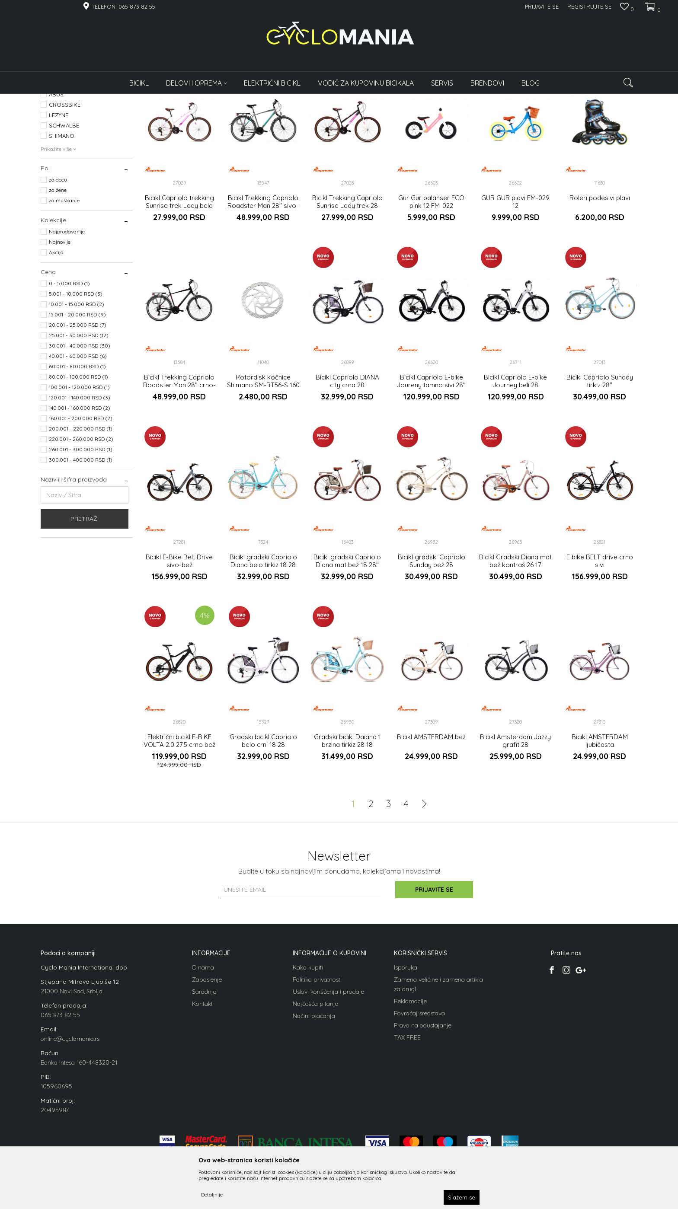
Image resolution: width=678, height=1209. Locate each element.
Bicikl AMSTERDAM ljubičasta (600, 834)
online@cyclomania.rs (70, 1132)
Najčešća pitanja (316, 1097)
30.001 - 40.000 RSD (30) (79, 439)
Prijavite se (434, 983)
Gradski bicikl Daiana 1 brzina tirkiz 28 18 (347, 834)
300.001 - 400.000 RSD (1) (80, 553)
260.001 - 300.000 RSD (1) (80, 543)
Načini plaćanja (314, 1109)
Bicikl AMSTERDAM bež (431, 830)
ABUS (56, 188)
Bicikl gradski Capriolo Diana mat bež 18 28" (347, 655)
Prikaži (546, 113)
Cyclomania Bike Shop (67, 99)
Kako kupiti (308, 1061)
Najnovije (59, 335)
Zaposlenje (207, 1073)
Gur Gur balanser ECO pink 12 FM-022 (431, 295)
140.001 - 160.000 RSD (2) (79, 501)
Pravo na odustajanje (422, 1119)
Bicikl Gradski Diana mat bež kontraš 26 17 (515, 655)
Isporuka (405, 1061)
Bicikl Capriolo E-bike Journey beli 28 (515, 475)
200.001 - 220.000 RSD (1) (80, 522)
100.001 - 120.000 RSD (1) (79, 481)
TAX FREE (407, 1131)
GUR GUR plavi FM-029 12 (515, 295)
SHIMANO (61, 229)
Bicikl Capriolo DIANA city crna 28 (347, 475)
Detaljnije (212, 1194)
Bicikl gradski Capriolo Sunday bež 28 (431, 655)
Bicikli (53, 138)
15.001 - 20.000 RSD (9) (77, 408)
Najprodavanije (67, 325)
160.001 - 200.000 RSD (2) (80, 512)
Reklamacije (410, 1094)
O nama (203, 1061)
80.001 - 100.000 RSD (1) (78, 470)
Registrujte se (589, 6)
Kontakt (202, 1097)
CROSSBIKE (64, 198)
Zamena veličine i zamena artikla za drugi (438, 1077)
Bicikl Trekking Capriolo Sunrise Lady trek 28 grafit (347, 299)
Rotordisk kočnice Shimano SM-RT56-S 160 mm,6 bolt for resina (263, 479)
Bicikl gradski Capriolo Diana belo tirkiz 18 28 (263, 655)
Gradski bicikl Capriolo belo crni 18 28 (263, 834)
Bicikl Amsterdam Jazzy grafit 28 (515, 834)
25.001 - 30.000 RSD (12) (79, 429)
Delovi (51, 149)
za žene (58, 284)
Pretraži (84, 612)
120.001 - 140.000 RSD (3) (79, 491)
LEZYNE (58, 208)
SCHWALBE (64, 219)
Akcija (56, 346)
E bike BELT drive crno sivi (599, 655)
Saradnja (204, 1085)
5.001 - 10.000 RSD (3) (75, 387)
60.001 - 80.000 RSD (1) (77, 460)
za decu (58, 273)
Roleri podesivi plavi (599, 291)
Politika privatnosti (317, 1073)
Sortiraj (421, 113)
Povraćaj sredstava (419, 1106)
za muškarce (64, 294)
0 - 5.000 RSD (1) (69, 377)
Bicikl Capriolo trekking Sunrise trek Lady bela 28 (179, 299)
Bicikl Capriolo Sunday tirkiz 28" (599, 475)
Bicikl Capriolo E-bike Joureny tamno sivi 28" (431, 475)
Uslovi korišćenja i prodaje (328, 1085)
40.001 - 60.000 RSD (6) (78, 450)
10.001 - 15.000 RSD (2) (76, 398)
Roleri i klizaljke (63, 159)
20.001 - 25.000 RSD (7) (77, 418)
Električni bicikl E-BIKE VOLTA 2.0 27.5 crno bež (179, 834)
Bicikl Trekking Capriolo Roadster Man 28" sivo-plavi (263, 299)
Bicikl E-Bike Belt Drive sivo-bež (179, 655)
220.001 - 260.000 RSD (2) (81, 533)
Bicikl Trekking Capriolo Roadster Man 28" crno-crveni (179, 479)
